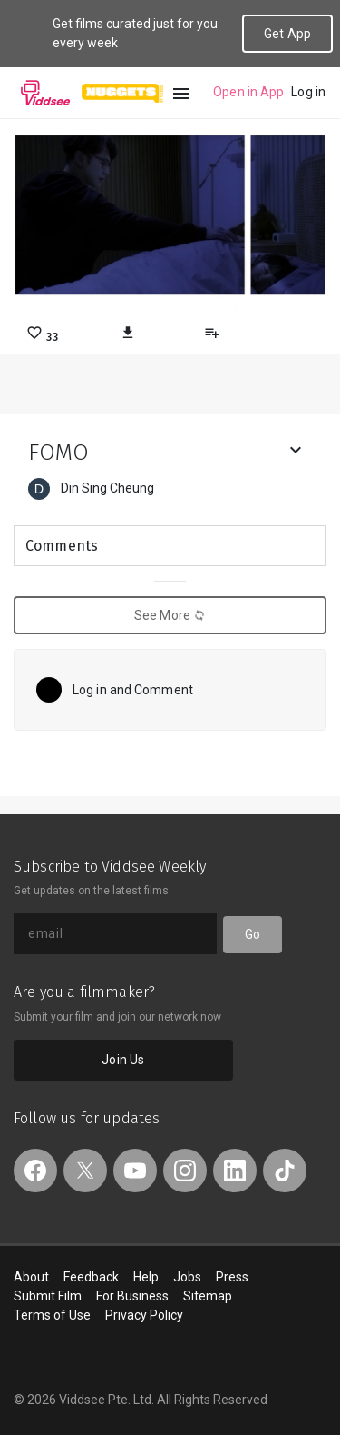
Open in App (248, 92)
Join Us (123, 1059)
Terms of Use (52, 1315)
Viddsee (45, 92)
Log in (308, 92)
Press (232, 1277)
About (31, 1277)
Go (252, 934)
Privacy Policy (144, 1315)
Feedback (91, 1277)
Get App (287, 33)
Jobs (187, 1277)
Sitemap (207, 1296)
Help (146, 1277)
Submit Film (48, 1296)
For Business (132, 1296)
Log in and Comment (133, 690)
